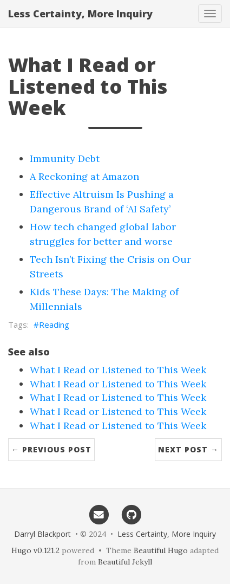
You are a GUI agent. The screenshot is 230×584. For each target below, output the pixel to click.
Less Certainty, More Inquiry (80, 13)
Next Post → (188, 449)
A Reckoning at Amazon (84, 176)
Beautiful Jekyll (125, 562)
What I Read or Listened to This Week (118, 370)
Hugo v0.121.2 (35, 550)
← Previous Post (51, 449)
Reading (54, 324)
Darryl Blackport (42, 534)
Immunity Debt (65, 158)
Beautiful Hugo (161, 550)
